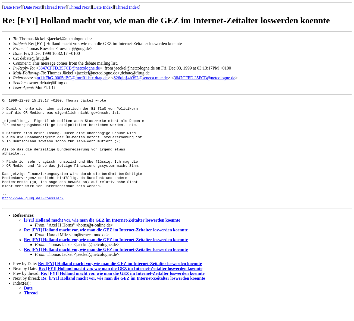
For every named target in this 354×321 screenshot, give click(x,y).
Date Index (103, 7)
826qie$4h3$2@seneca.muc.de (141, 77)
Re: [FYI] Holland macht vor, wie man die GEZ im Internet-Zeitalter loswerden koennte (106, 251)
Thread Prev (55, 7)
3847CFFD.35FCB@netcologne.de (69, 68)
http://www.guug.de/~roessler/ (33, 218)
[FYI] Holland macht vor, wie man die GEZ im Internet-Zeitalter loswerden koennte (102, 241)
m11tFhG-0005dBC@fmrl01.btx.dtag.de (72, 77)
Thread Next (79, 7)
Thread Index (127, 7)
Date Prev (12, 7)
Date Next (33, 7)
